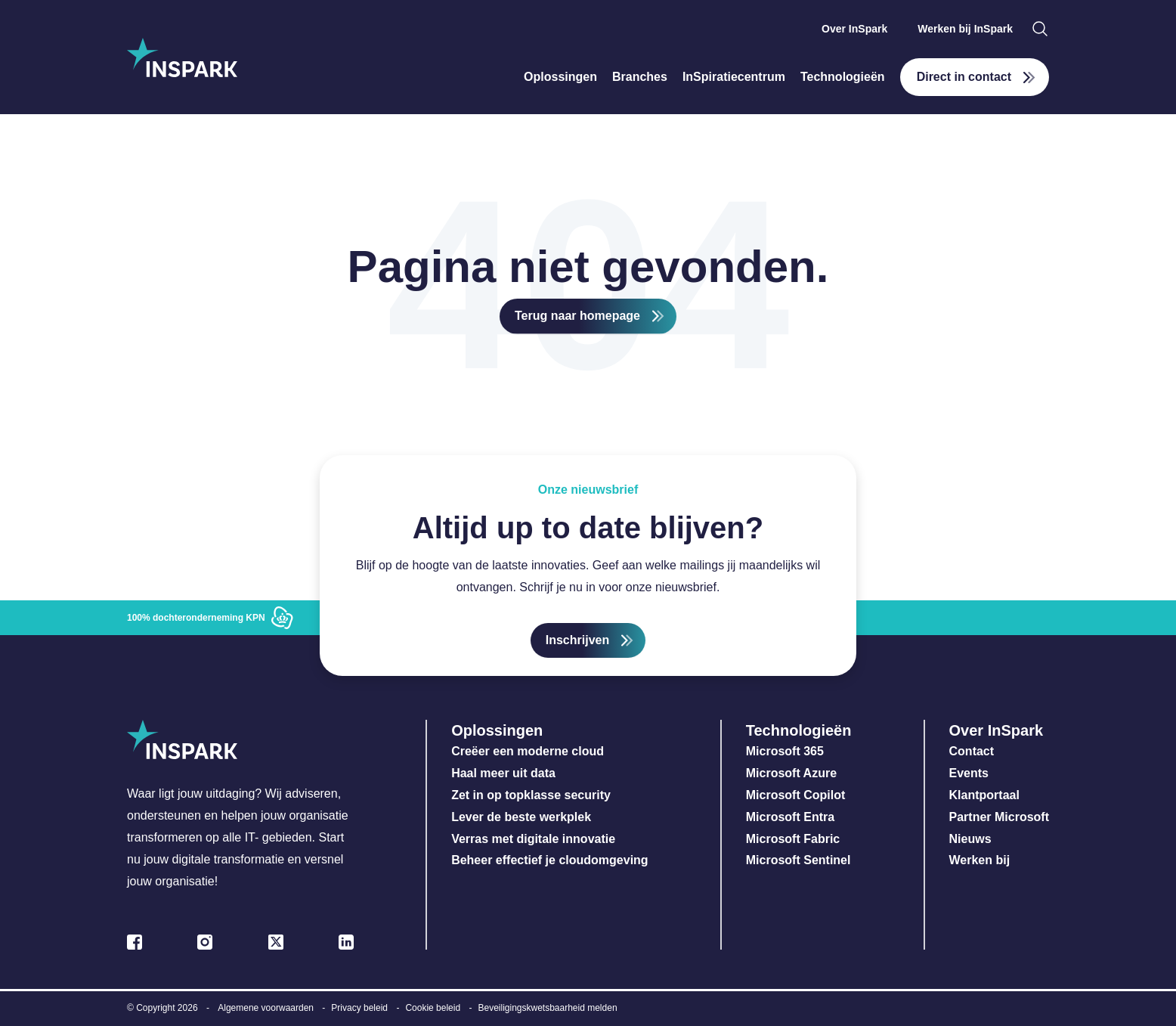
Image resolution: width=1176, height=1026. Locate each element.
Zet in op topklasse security (531, 795)
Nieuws (970, 838)
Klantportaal (984, 795)
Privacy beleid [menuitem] (359, 1008)
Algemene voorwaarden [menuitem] (266, 1008)
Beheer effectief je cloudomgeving (549, 860)
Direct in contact (964, 76)
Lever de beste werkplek (521, 817)
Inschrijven (577, 640)
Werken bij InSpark (965, 29)
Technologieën (842, 76)
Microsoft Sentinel (798, 860)
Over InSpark (854, 29)
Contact (972, 751)
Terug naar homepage (577, 315)
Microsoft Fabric (793, 838)
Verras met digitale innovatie (533, 838)
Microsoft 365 (785, 751)
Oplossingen (560, 76)
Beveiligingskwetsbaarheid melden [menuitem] (547, 1008)
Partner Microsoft (999, 817)
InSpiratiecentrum (733, 76)
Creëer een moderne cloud (527, 751)
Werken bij (979, 860)
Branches (639, 76)
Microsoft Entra (792, 817)
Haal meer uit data (503, 773)
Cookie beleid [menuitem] (432, 1008)
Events (969, 773)
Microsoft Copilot (796, 795)
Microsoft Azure (791, 773)
